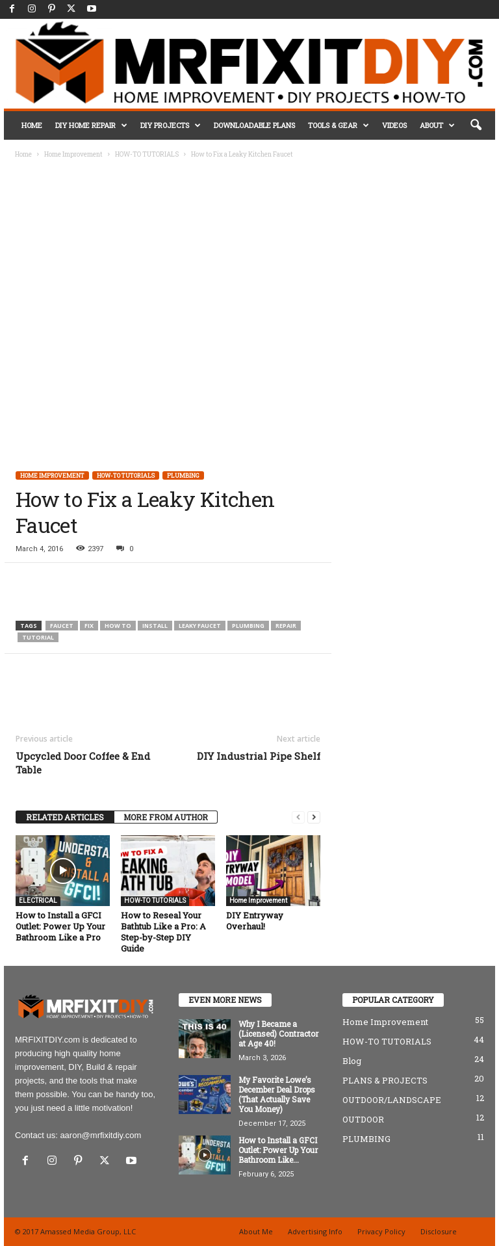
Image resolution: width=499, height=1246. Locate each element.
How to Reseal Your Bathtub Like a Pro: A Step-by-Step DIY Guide (163, 931)
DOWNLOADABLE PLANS (254, 125)
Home (23, 154)
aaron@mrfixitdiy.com (100, 1135)
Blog (351, 1061)
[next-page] (313, 817)
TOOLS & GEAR (338, 125)
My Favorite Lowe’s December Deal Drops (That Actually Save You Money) (276, 1094)
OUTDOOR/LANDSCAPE (391, 1100)
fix (89, 625)
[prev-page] (298, 817)
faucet (61, 625)
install (155, 625)
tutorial (38, 637)
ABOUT (437, 125)
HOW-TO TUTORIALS (147, 154)
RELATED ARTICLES (65, 817)
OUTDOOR (363, 1119)
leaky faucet (200, 625)
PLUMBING (183, 475)
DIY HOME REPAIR (91, 125)
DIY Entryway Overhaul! (254, 920)
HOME (31, 125)
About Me (256, 1231)
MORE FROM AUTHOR (165, 817)
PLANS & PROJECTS (385, 1080)
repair (285, 625)
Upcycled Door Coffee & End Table (83, 762)
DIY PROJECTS (170, 125)
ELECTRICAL (38, 900)
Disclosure (438, 1231)
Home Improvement (73, 154)
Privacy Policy (381, 1231)
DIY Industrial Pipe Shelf (258, 755)
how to (118, 625)
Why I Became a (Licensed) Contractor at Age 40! (278, 1033)
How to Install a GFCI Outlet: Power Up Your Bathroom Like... (278, 1150)
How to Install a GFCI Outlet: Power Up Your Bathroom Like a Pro (60, 926)
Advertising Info (315, 1231)
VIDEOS (394, 125)
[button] (475, 125)
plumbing (248, 625)
